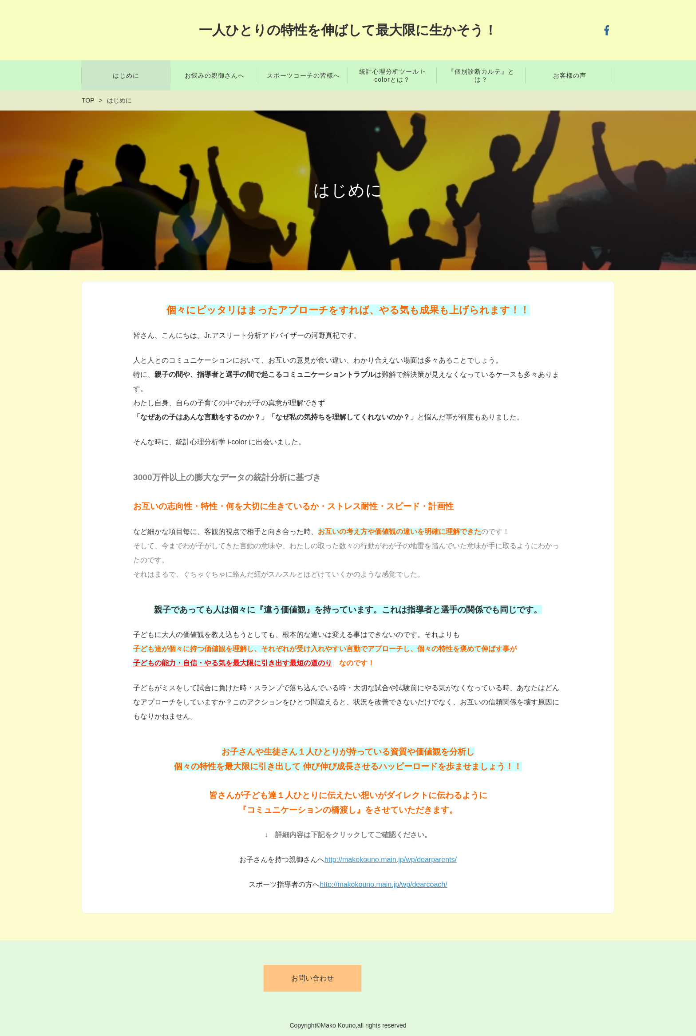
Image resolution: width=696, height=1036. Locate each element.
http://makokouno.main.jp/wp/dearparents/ (390, 859)
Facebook (607, 30)
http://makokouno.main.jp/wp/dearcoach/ (383, 884)
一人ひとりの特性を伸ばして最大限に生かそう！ (348, 30)
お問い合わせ (312, 978)
